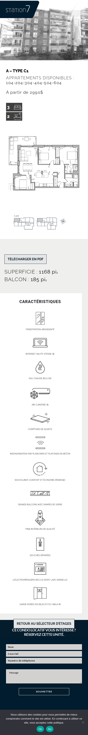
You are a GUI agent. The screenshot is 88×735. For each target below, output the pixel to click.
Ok (40, 729)
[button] (68, 13)
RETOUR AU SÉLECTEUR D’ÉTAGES (44, 624)
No (49, 729)
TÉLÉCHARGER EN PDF (25, 259)
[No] (83, 722)
